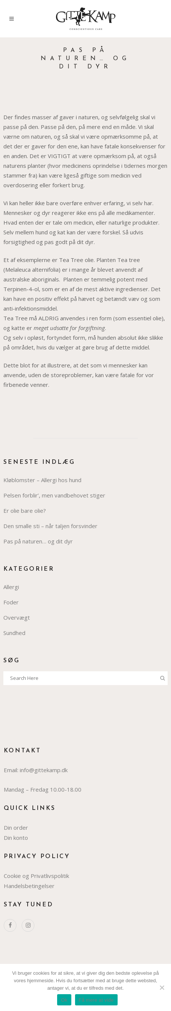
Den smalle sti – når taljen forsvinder (50, 526)
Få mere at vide (96, 1000)
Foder (11, 602)
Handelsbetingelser (29, 886)
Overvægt (16, 617)
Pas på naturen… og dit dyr (38, 541)
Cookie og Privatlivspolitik (36, 875)
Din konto (16, 837)
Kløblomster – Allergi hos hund (42, 480)
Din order (16, 827)
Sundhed (14, 633)
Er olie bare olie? (24, 510)
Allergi (11, 587)
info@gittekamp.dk (44, 770)
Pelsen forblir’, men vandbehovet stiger (54, 495)
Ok (64, 1000)
